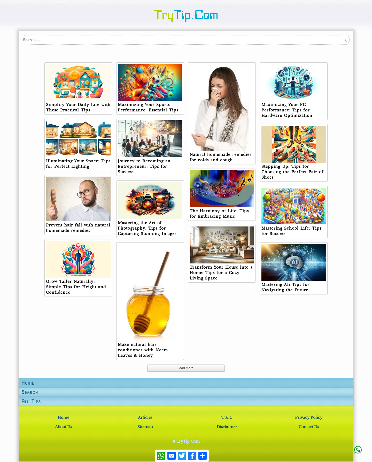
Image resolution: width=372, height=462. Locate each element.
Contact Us (309, 427)
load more (186, 368)
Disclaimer (227, 427)
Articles (145, 417)
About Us (63, 427)
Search (29, 392)
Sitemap (145, 427)
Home (27, 383)
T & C (226, 417)
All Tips (31, 401)
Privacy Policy (308, 417)
